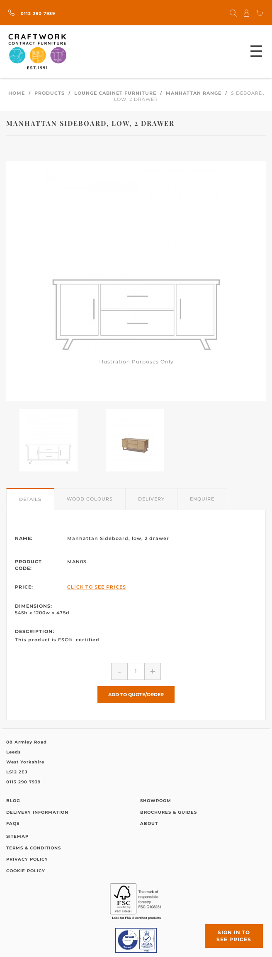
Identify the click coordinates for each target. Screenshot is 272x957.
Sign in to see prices (233, 935)
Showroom (155, 800)
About (149, 823)
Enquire (202, 499)
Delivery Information (37, 812)
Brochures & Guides (168, 812)
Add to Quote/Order (136, 694)
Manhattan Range (193, 93)
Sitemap (17, 836)
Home (16, 93)
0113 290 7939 (31, 13)
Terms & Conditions (33, 848)
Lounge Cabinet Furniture (115, 93)
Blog (13, 800)
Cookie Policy (25, 871)
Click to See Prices (96, 587)
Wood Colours (90, 499)
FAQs (12, 823)
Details (30, 499)
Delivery (151, 499)
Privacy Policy (27, 859)
